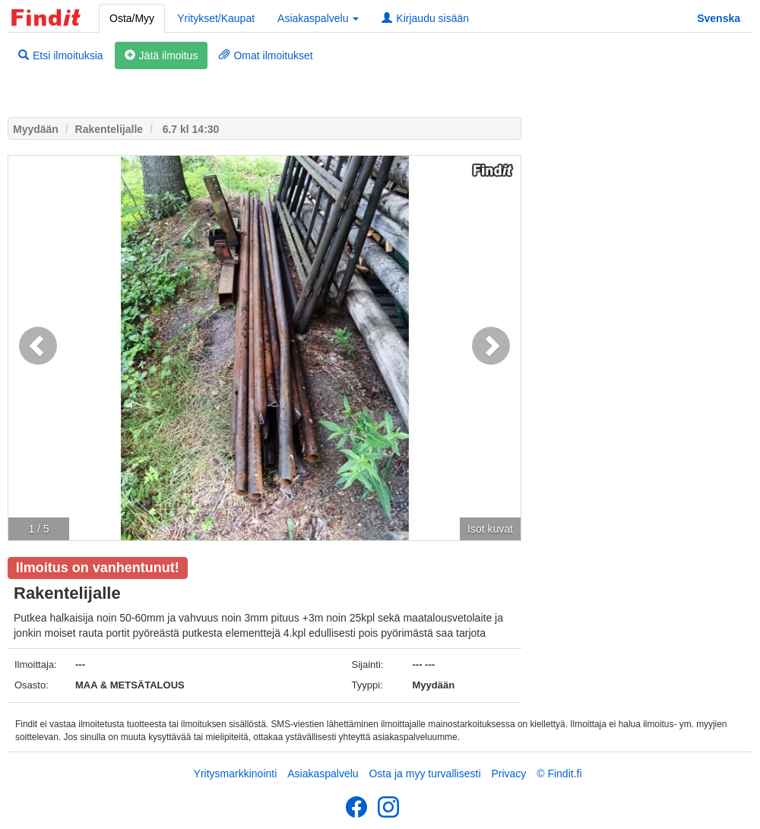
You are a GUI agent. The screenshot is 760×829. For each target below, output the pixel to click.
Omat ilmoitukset (265, 55)
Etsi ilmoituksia (60, 55)
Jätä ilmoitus (161, 55)
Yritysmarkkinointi (235, 773)
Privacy (508, 773)
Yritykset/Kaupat (216, 18)
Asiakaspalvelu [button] (318, 18)
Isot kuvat (490, 529)
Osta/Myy (131, 18)
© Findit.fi (559, 773)
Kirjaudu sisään (425, 18)
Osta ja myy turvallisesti (424, 773)
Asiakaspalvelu (322, 773)
